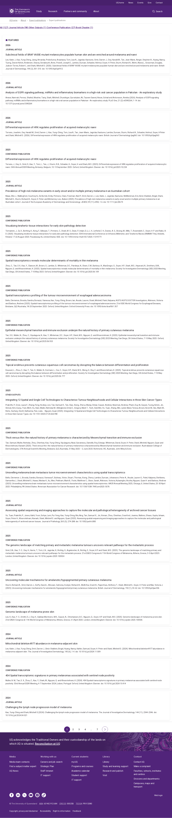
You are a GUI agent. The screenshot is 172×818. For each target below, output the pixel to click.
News (130, 3)
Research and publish (113, 771)
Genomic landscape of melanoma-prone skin (86, 610)
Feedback (77, 811)
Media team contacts (19, 762)
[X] (24, 795)
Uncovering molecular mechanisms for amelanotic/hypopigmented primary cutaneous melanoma (86, 579)
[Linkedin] (18, 795)
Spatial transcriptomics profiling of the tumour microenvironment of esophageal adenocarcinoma (86, 295)
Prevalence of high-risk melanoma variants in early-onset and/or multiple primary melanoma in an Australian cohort (86, 191)
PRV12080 (87, 804)
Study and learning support (115, 766)
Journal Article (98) (19, 27)
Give (149, 3)
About (96, 11)
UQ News (13, 771)
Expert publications (37, 20)
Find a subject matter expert (22, 766)
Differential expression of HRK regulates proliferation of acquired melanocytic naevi (86, 126)
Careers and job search (51, 762)
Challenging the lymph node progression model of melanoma (86, 706)
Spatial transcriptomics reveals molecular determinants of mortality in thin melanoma (86, 260)
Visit (105, 775)
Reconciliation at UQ (47, 743)
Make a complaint (142, 766)
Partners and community (75, 11)
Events (140, 3)
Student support (79, 775)
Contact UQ (139, 762)
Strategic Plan (47, 766)
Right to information (61, 811)
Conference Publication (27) (61, 27)
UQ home (120, 3)
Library (106, 762)
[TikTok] (44, 795)
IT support (45, 775)
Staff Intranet (46, 771)
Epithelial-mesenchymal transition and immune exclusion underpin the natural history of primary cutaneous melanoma (86, 330)
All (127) (4, 27)
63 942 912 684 (50, 804)
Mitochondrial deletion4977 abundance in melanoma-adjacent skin (86, 642)
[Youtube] (31, 795)
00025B (70, 804)
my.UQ (74, 762)
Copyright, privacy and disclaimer (23, 811)
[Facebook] (11, 795)
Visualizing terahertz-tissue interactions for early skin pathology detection (86, 226)
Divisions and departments (147, 779)
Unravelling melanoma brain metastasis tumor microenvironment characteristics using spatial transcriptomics (86, 474)
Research (52, 11)
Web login (158, 795)
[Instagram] (37, 795)
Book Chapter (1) (84, 27)
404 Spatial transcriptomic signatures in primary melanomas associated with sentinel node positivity (86, 674)
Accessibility (45, 811)
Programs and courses (82, 766)
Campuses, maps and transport (144, 785)
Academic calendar (80, 771)
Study (39, 11)
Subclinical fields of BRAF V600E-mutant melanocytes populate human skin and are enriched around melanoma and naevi (86, 54)
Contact (159, 3)
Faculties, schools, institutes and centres (147, 773)
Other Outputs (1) (38, 27)
